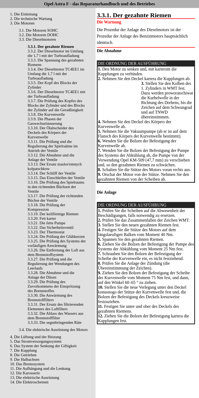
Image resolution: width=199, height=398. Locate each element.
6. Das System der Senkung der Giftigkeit (43, 346)
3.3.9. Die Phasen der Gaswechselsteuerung (45, 121)
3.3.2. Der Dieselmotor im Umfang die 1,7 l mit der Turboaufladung (55, 53)
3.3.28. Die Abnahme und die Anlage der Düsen (51, 275)
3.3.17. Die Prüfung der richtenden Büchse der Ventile (55, 198)
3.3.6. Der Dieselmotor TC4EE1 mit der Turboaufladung (56, 94)
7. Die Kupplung (23, 350)
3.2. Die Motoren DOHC (39, 35)
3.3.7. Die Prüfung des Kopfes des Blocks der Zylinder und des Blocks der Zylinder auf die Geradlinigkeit (56, 105)
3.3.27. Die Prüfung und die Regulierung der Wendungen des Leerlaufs (54, 263)
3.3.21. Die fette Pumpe (46, 223)
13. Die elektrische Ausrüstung (34, 377)
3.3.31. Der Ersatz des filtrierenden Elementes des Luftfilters (55, 306)
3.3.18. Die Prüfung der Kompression (46, 207)
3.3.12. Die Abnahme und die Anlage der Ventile (51, 157)
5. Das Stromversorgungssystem (35, 341)
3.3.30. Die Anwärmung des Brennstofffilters (50, 297)
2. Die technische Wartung (31, 18)
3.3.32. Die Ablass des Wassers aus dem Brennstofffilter (55, 315)
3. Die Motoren (22, 23)
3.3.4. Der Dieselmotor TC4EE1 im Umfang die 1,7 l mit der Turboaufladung (56, 73)
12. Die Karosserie (25, 373)
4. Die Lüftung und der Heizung (35, 337)
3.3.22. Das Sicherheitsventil (50, 227)
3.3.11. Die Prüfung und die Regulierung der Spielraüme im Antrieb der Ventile (53, 146)
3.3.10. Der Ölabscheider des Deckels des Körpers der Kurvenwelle (51, 132)
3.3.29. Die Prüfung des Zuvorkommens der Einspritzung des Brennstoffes (54, 286)
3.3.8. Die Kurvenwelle (46, 114)
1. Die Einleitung (23, 14)
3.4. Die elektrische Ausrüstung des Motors (53, 329)
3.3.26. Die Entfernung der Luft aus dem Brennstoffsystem (56, 252)
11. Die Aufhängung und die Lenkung (40, 368)
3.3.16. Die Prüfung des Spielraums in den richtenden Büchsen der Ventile (56, 186)
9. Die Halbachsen (24, 359)
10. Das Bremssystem (27, 364)
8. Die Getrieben (23, 355)
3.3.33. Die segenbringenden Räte (54, 322)
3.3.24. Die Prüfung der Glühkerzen (56, 236)
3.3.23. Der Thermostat (46, 232)
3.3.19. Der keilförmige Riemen (53, 214)
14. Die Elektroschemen (29, 382)
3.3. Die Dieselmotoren (37, 39)
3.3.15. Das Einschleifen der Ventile (56, 178)
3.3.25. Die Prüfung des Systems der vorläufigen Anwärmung (57, 243)
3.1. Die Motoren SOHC (38, 30)
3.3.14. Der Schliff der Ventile (52, 173)
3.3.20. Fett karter (42, 218)
